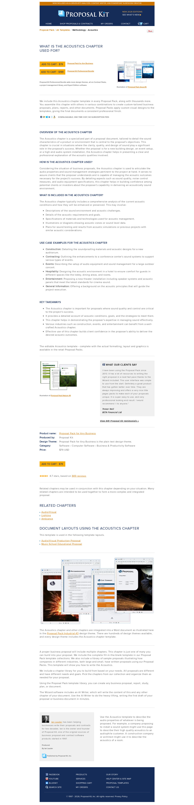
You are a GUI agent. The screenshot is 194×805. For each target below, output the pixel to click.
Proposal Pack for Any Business (80, 63)
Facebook (53, 774)
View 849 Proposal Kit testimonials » (119, 420)
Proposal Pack (47, 29)
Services (80, 778)
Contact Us (112, 787)
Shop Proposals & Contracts (76, 23)
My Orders (107, 23)
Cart (143, 24)
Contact (125, 23)
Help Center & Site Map (118, 778)
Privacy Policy (121, 796)
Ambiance (47, 518)
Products (81, 774)
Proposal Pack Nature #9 (61, 395)
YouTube (52, 778)
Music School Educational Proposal (61, 544)
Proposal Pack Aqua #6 (137, 87)
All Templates (63, 29)
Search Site (54, 787)
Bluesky (52, 782)
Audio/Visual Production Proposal (61, 540)
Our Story (112, 774)
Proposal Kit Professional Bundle (80, 71)
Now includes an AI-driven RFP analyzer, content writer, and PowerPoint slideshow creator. (97, 3)
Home (49, 23)
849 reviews (79, 476)
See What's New (131, 14)
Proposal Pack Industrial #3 (63, 633)
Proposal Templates (117, 782)
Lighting (46, 515)
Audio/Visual (49, 512)
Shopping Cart (84, 782)
